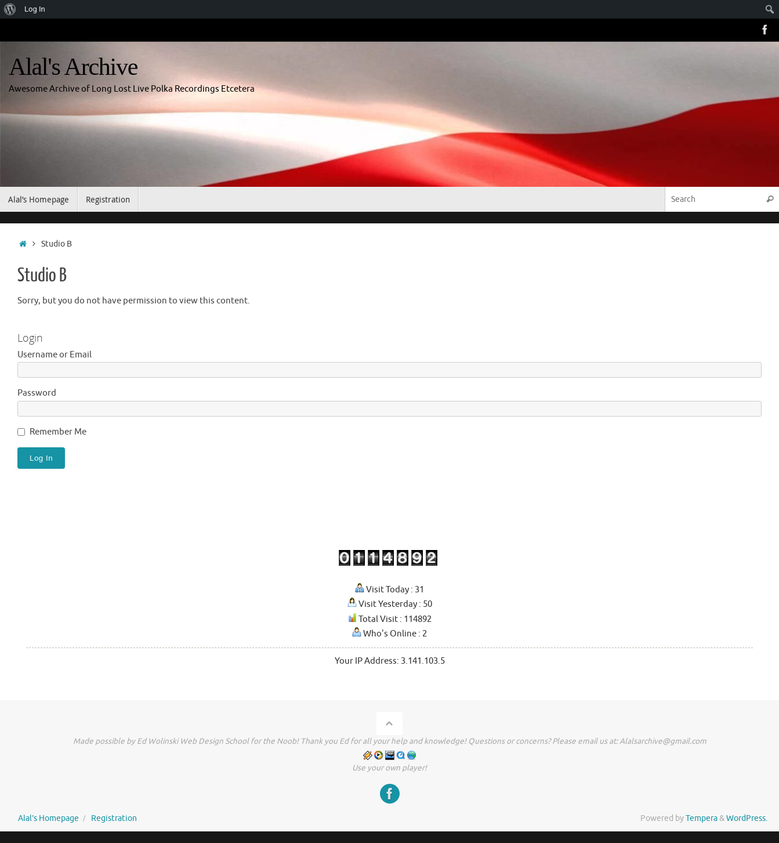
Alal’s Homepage (48, 818)
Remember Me (58, 431)
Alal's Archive (73, 66)
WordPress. (746, 818)
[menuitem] (10, 9)
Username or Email (54, 354)
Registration (114, 818)
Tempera (702, 818)
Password (36, 393)
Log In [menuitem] (34, 9)
